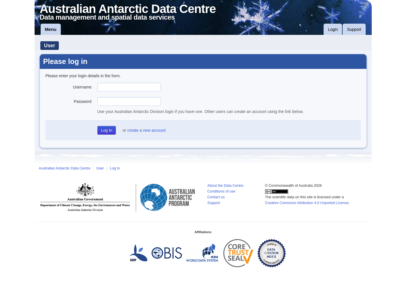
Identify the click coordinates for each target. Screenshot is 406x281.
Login (333, 29)
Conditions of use (221, 191)
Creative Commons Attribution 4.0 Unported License (307, 203)
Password (82, 101)
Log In (115, 168)
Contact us (216, 197)
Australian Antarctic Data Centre (64, 168)
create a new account (146, 130)
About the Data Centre (225, 186)
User (49, 45)
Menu (50, 29)
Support (354, 29)
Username (82, 87)
